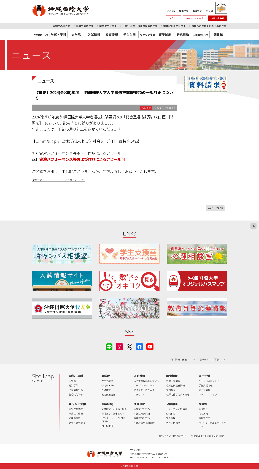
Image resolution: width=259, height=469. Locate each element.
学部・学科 (58, 34)
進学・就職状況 (77, 422)
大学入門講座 (173, 422)
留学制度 (165, 34)
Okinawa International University (207, 435)
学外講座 (171, 418)
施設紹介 (203, 409)
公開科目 (171, 413)
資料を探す (204, 418)
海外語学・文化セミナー (114, 413)
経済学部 (73, 385)
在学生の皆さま (84, 26)
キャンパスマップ (194, 18)
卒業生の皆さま (108, 26)
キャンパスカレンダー (210, 380)
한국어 (209, 10)
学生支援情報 (205, 385)
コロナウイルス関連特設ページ (171, 435)
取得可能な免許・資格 (177, 394)
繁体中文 (197, 10)
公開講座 (172, 404)
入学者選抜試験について (146, 380)
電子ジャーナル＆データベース (212, 424)
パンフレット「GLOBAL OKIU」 (113, 419)
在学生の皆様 (76, 409)
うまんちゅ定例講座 (176, 409)
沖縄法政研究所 (142, 413)
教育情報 (112, 34)
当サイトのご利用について (213, 359)
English (171, 10)
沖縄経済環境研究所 (144, 422)
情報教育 (171, 390)
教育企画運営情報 (175, 385)
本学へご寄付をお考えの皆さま (208, 26)
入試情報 (94, 34)
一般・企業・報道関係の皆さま (140, 26)
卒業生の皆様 (76, 413)
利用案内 (203, 413)
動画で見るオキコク (144, 390)
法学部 (72, 380)
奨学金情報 (204, 390)
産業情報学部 (76, 390)
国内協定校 (107, 425)
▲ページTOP (215, 208)
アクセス (173, 18)
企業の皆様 (74, 418)
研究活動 (183, 34)
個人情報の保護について (183, 359)
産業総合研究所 (142, 418)
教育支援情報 (108, 394)
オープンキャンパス (144, 385)
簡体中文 (183, 10)
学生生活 (129, 34)
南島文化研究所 (142, 409)
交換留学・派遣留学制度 (114, 409)
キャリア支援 (77, 404)
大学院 (76, 34)
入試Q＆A (139, 394)
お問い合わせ (217, 18)
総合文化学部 (76, 394)
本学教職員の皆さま (174, 26)
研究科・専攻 (108, 385)
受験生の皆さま (61, 26)
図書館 (218, 34)
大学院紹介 (107, 380)
